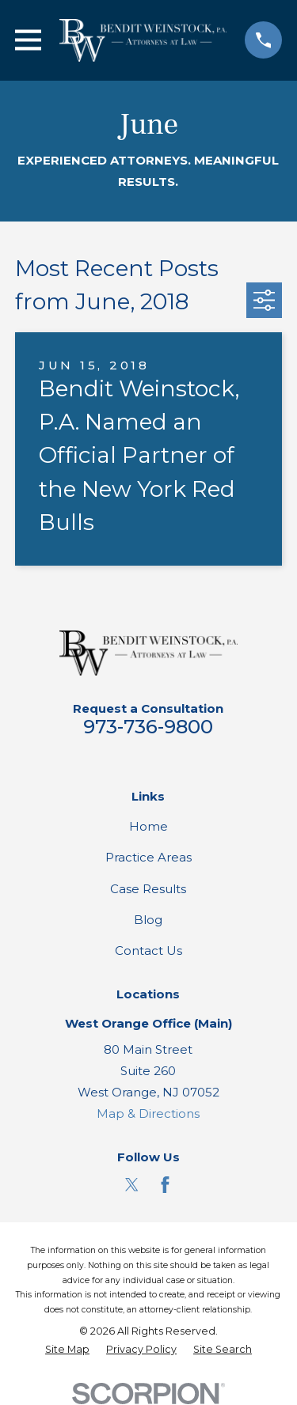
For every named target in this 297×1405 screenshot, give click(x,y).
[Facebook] (165, 1184)
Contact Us (148, 950)
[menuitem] (67, 1350)
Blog (148, 919)
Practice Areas (148, 857)
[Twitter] (132, 1184)
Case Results (148, 888)
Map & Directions (148, 1113)
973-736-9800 (148, 726)
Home (148, 826)
